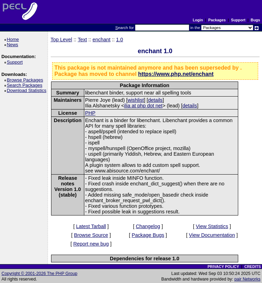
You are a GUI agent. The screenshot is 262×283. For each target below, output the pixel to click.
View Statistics (212, 226)
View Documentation (212, 235)
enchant (102, 39)
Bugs (255, 20)
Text (82, 39)
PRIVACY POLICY (223, 266)
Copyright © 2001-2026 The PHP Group (39, 273)
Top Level (61, 39)
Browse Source (91, 235)
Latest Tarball (91, 226)
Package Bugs (148, 235)
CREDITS (252, 266)
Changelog (148, 226)
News (13, 44)
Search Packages (25, 85)
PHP (90, 113)
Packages (217, 20)
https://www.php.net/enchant (176, 74)
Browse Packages (26, 80)
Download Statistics (28, 90)
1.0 (119, 39)
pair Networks (247, 279)
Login (198, 20)
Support (238, 20)
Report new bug (91, 244)
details (155, 100)
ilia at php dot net (143, 105)
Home (14, 39)
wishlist (136, 100)
